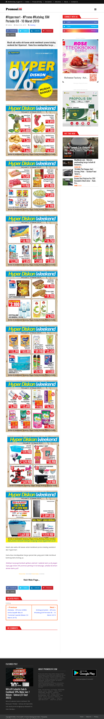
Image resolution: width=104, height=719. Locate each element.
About (66, 2)
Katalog (32, 23)
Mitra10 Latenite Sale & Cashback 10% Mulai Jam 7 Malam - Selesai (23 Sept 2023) (18, 691)
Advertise (58, 2)
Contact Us (74, 2)
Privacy (96, 714)
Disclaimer (48, 2)
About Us (88, 714)
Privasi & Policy (37, 2)
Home (27, 2)
